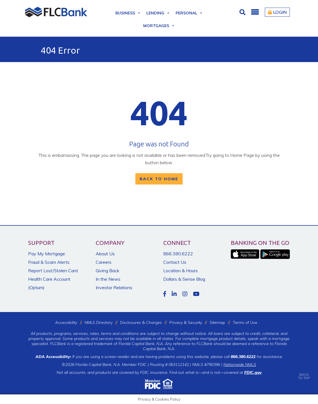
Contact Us (174, 262)
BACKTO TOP (304, 372)
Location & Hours (180, 270)
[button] (255, 12)
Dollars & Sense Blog (184, 279)
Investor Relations (114, 287)
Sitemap (217, 322)
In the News (108, 279)
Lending (158, 12)
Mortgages (159, 24)
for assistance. (257, 356)
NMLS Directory (99, 322)
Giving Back (107, 270)
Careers (103, 262)
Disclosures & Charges (141, 322)
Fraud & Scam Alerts (49, 262)
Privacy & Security (185, 322)
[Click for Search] (243, 12)
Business (128, 12)
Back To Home (159, 178)
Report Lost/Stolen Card (53, 270)
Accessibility (66, 322)
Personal (189, 12)
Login (277, 12)
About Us (105, 253)
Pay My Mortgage (46, 253)
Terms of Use (245, 322)
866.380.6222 (178, 253)
